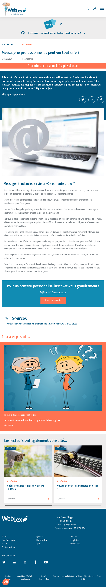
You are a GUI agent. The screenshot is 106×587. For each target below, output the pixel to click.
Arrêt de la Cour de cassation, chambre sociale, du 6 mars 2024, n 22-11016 (42, 324)
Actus (4, 536)
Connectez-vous (59, 292)
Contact (73, 536)
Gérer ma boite (8, 540)
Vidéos (5, 544)
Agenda (39, 536)
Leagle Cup (75, 540)
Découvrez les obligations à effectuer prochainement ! (54, 33)
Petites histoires (9, 547)
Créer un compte (53, 300)
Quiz (38, 544)
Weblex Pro (75, 544)
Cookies (56, 576)
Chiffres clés (41, 540)
